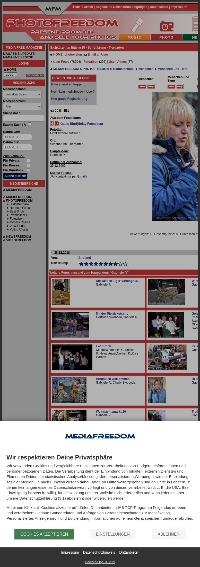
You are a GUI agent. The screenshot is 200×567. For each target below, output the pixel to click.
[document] (100, 491)
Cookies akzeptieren (44, 534)
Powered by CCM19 (100, 562)
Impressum (70, 552)
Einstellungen (113, 534)
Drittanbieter (129, 552)
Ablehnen (169, 534)
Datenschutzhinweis (99, 552)
